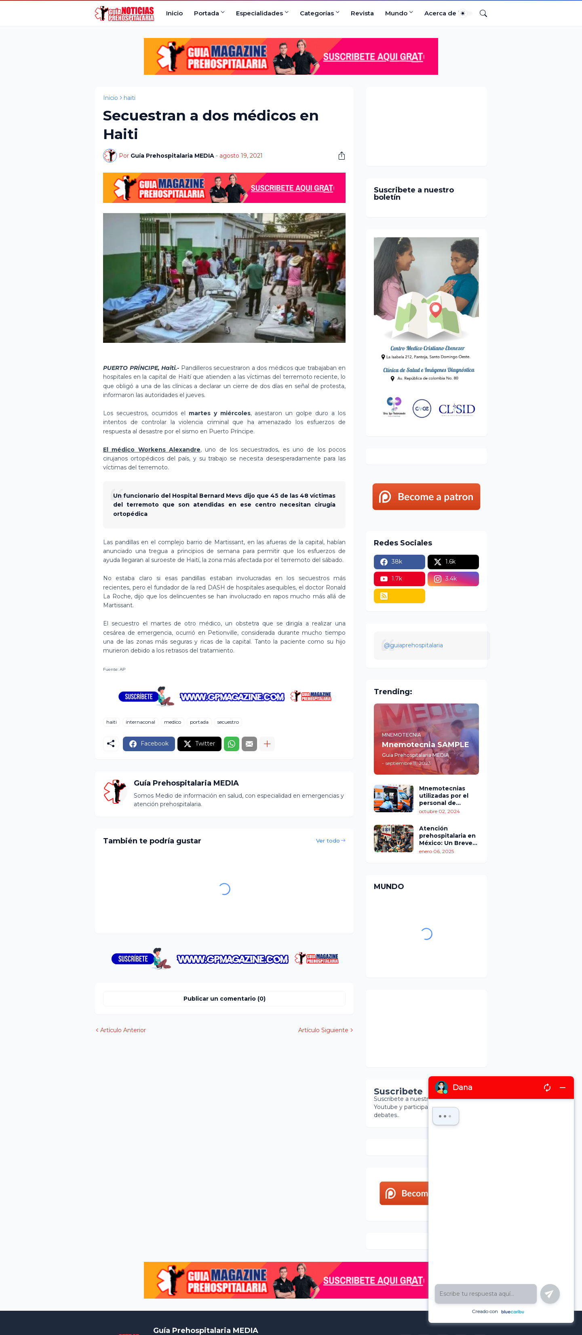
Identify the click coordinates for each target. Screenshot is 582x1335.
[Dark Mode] (465, 13)
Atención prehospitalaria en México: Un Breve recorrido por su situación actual (447, 836)
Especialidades (259, 13)
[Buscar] (480, 13)
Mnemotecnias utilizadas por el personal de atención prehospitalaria (443, 796)
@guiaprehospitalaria (413, 645)
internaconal (140, 722)
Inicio (174, 13)
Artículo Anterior (123, 1030)
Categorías (317, 13)
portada (199, 722)
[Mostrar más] (267, 744)
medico (172, 722)
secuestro (228, 722)
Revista (362, 13)
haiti (129, 98)
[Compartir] (339, 156)
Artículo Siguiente (323, 1030)
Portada (206, 13)
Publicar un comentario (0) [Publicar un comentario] (224, 998)
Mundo (396, 13)
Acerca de (440, 13)
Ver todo (328, 840)
